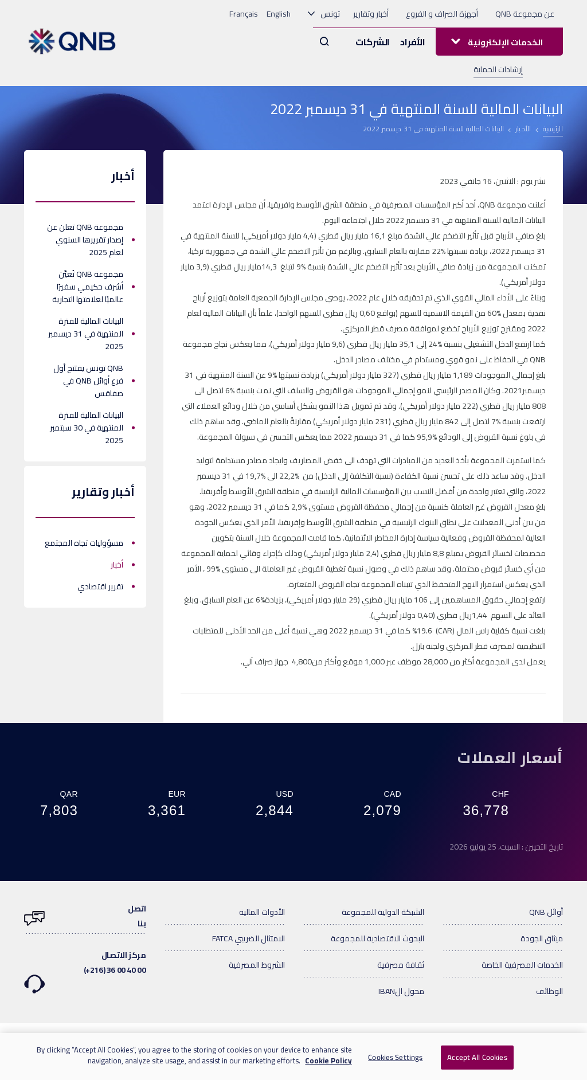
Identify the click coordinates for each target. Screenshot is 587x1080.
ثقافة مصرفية (400, 964)
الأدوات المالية (262, 912)
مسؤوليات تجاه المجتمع (84, 542)
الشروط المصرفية (257, 964)
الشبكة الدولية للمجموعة (383, 912)
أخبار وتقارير (371, 13)
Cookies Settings (395, 1057)
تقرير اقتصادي (100, 586)
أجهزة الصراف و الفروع (442, 13)
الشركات (372, 41)
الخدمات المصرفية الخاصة (522, 964)
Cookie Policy (328, 1061)
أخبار (117, 564)
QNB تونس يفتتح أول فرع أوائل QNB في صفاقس (88, 381)
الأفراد (412, 41)
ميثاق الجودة (542, 938)
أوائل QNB (546, 912)
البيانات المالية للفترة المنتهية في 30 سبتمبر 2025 (86, 428)
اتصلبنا (85, 916)
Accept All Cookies (477, 1057)
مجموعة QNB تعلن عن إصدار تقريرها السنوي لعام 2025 (85, 240)
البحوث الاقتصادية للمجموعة (377, 938)
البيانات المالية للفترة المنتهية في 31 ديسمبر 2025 (85, 334)
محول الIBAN (401, 991)
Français (243, 13)
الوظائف (549, 991)
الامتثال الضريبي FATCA (248, 938)
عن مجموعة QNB (524, 13)
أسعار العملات (510, 757)
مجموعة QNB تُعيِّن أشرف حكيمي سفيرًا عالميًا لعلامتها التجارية (87, 287)
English (279, 13)
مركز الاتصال (85, 964)
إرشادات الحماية (498, 69)
